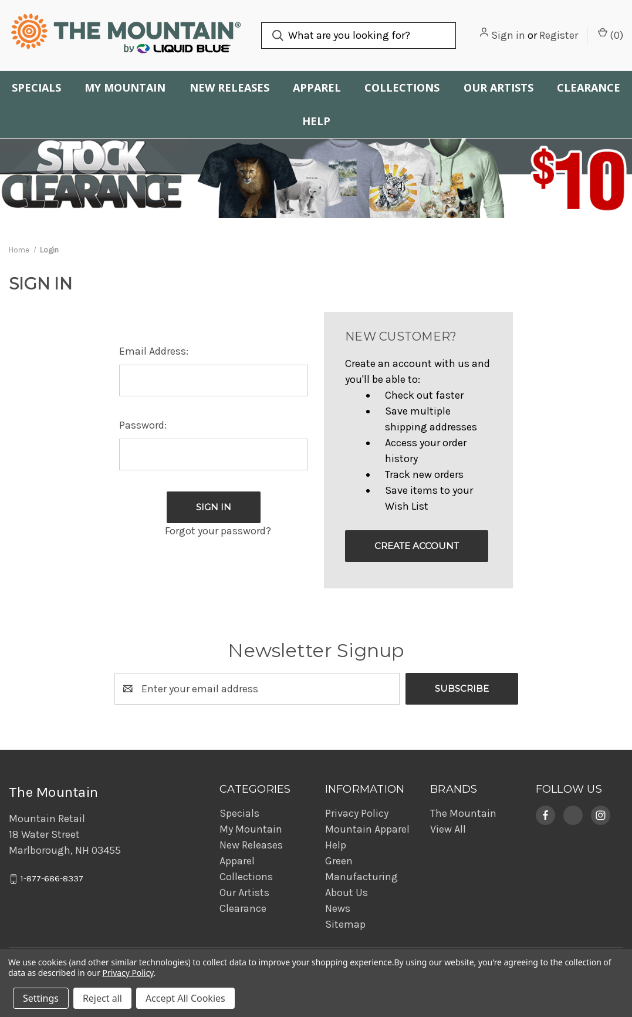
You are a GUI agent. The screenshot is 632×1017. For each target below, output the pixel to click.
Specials (36, 87)
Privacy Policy (356, 813)
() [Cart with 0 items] (610, 35)
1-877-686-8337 (52, 879)
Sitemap (345, 924)
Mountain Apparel (367, 829)
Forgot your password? (218, 530)
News (337, 908)
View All (448, 829)
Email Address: (153, 351)
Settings (41, 998)
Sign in (508, 35)
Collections (402, 87)
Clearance (588, 87)
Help (316, 121)
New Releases (229, 87)
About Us (346, 892)
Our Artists (498, 87)
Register (558, 35)
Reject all (102, 998)
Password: (143, 425)
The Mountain (463, 813)
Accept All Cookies (185, 998)
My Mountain (125, 87)
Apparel (317, 87)
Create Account (416, 545)
